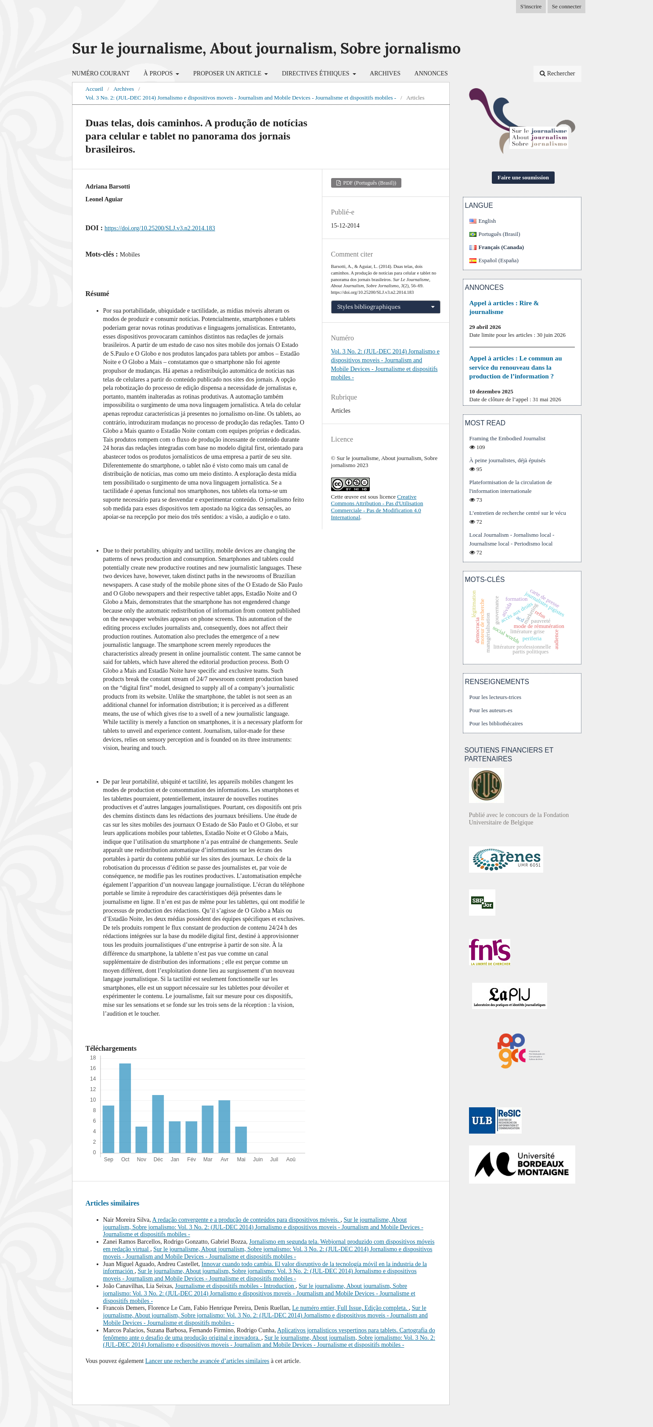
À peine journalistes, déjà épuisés (507, 460)
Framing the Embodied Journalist (507, 438)
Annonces (431, 73)
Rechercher (557, 73)
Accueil (94, 89)
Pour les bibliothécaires (496, 723)
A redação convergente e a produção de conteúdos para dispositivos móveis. (246, 1220)
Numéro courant (101, 73)
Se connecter (566, 6)
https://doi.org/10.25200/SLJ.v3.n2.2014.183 (160, 228)
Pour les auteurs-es (490, 710)
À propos (159, 73)
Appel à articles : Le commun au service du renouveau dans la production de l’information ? (515, 366)
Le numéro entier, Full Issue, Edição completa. (350, 1308)
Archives (385, 73)
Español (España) (499, 260)
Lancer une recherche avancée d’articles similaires (207, 1361)
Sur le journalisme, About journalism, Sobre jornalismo (266, 48)
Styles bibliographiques (368, 306)
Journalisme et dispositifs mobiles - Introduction (235, 1286)
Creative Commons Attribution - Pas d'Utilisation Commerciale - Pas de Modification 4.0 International (377, 507)
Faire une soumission (523, 177)
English (487, 221)
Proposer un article (228, 73)
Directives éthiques (316, 73)
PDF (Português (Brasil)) (369, 183)
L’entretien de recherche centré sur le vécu (517, 513)
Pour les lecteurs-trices (495, 697)
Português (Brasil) (499, 234)
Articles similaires (113, 1203)
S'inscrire (531, 6)
